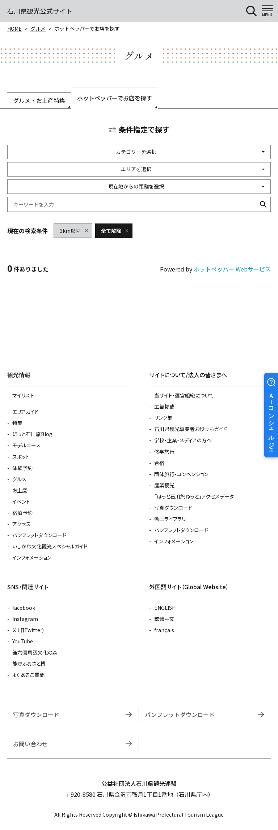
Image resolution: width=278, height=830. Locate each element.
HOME (14, 28)
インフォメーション (31, 557)
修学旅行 (164, 451)
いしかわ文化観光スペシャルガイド (50, 546)
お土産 (19, 490)
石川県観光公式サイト (39, 11)
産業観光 (164, 485)
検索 (263, 204)
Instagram (25, 618)
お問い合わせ (30, 743)
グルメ (38, 28)
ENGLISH (165, 607)
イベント (21, 501)
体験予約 (22, 468)
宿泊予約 (22, 512)
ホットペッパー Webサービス (232, 269)
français (164, 630)
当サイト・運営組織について (184, 395)
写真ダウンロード (173, 507)
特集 (17, 422)
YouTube (22, 641)
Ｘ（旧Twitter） (28, 630)
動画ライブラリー (172, 518)
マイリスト (23, 395)
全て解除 (111, 230)
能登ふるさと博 (29, 663)
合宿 (159, 462)
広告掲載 (164, 406)
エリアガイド (25, 411)
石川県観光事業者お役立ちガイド (190, 429)
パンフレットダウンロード (39, 535)
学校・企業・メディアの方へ (183, 440)
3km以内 (70, 230)
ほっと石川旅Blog (32, 434)
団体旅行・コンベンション (181, 474)
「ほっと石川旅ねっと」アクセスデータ (194, 496)
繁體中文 (164, 618)
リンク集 (163, 417)
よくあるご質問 (28, 674)
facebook (23, 607)
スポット (21, 456)
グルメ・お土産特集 (39, 100)
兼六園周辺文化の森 (35, 652)
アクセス (21, 523)
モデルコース (26, 445)
